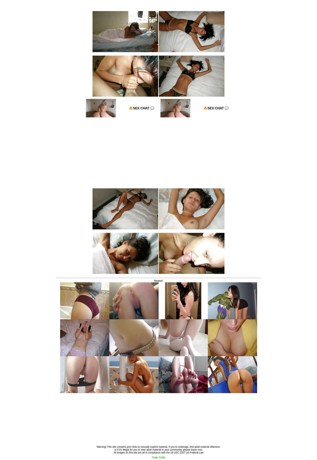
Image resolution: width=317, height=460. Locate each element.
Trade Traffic (158, 457)
